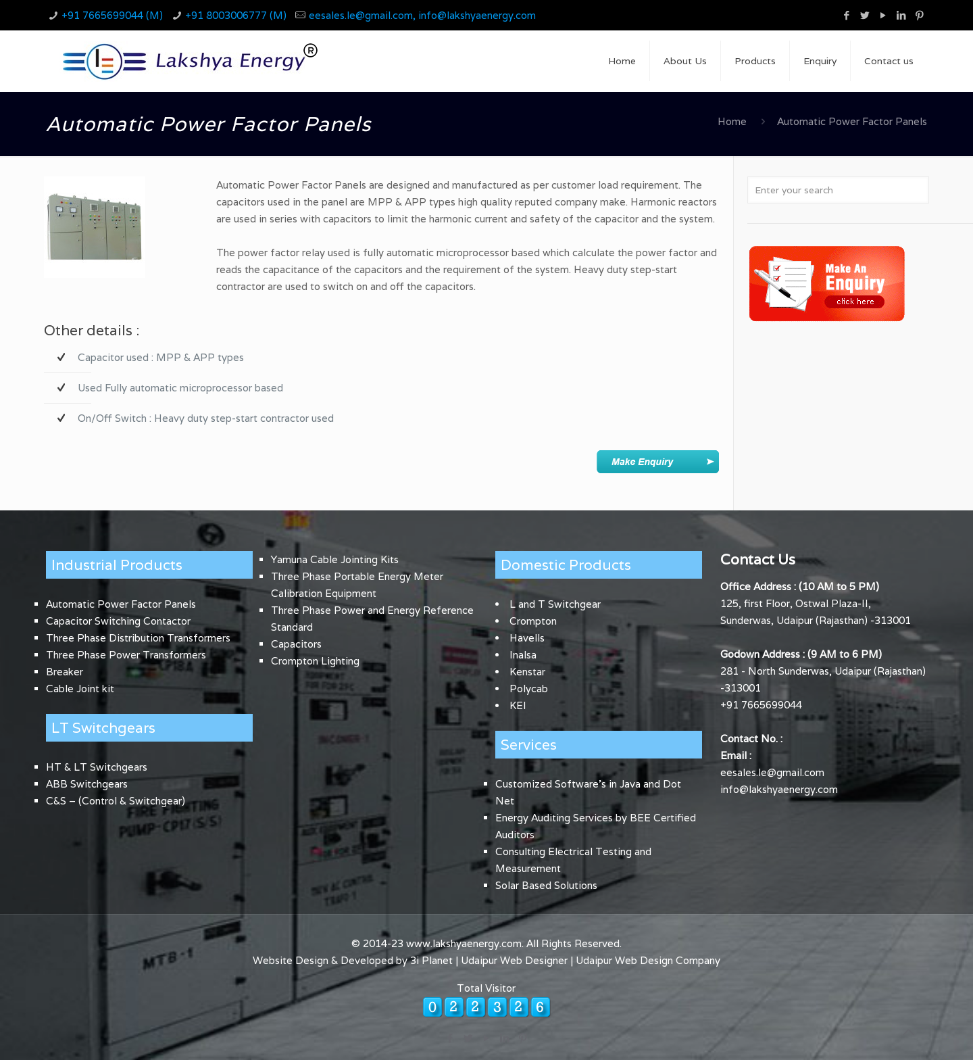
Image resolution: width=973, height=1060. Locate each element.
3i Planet (432, 960)
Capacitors (296, 643)
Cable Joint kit (80, 688)
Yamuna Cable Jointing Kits (335, 559)
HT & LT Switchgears (96, 767)
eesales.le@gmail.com (772, 772)
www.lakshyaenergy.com (464, 943)
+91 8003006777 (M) (235, 15)
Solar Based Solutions (546, 885)
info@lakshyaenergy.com (779, 789)
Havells (527, 637)
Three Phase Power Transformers (126, 654)
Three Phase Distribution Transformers (138, 637)
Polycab (528, 688)
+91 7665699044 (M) (112, 15)
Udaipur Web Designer (514, 960)
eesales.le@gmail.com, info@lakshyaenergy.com (422, 15)
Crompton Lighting (315, 660)
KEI (517, 705)
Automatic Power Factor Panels (121, 604)
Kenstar (527, 671)
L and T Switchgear (555, 604)
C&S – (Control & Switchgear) (115, 800)
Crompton (533, 621)
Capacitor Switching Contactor (118, 621)
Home (732, 121)
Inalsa (523, 654)
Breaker (64, 671)
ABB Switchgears (87, 783)
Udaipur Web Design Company (648, 960)
